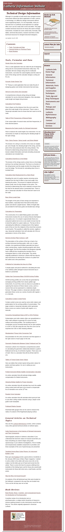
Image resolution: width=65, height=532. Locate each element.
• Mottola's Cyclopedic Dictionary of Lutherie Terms (51, 37)
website (46, 180)
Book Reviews (13, 51)
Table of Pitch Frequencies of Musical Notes (18, 118)
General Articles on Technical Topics (20, 49)
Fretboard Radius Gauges (13, 406)
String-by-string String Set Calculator (16, 91)
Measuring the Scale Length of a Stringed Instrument (21, 128)
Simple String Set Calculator (13, 63)
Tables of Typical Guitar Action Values (16, 359)
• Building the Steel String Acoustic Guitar (50, 28)
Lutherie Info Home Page (51, 70)
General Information (50, 76)
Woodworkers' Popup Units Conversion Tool (18, 333)
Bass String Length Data (12, 197)
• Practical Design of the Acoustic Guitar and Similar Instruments (51, 33)
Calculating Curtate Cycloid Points (15, 298)
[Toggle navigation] (59, 6)
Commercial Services (51, 124)
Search (47, 60)
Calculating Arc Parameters (13, 211)
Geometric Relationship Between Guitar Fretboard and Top (23, 343)
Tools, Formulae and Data (17, 47)
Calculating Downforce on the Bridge (16, 158)
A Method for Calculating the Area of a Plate (18, 264)
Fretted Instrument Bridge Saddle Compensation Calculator (23, 372)
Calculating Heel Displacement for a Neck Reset (19, 175)
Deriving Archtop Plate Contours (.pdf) (16, 238)
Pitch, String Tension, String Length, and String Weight (21, 140)
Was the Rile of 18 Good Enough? (15, 476)
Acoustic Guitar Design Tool (13, 81)
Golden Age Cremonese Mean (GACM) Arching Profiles (22, 276)
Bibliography (51, 117)
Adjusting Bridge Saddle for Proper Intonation (19, 382)
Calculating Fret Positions (13, 104)
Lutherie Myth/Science (20, 424)
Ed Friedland (16, 457)
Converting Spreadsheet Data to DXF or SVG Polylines (21, 315)
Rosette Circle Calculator (12, 394)
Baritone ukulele (49, 47)
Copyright (26, 526)
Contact (49, 120)
